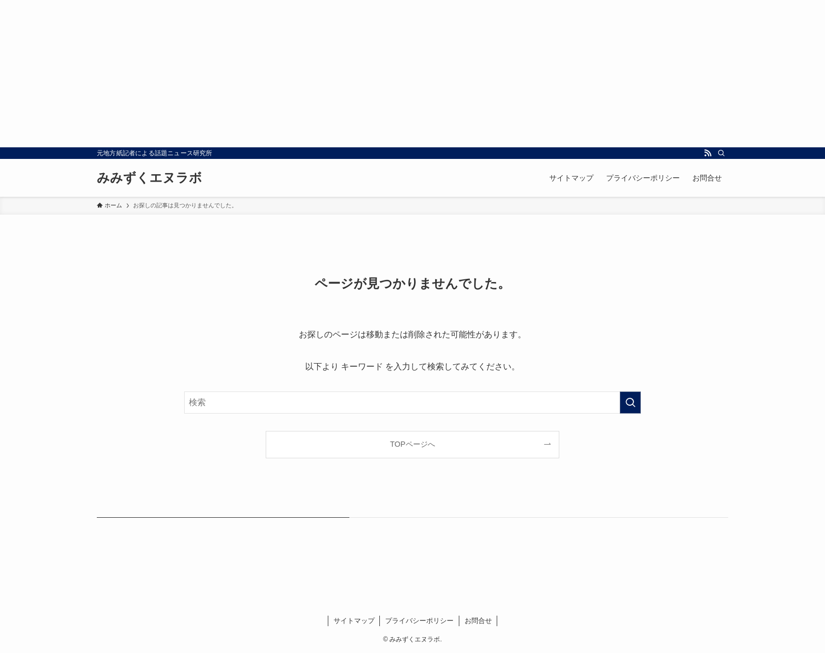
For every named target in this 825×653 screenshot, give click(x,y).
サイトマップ (354, 621)
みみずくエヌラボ (149, 178)
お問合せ (478, 621)
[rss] (708, 153)
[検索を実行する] (630, 402)
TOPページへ (412, 444)
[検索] (721, 153)
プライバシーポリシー (419, 621)
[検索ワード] (412, 402)
